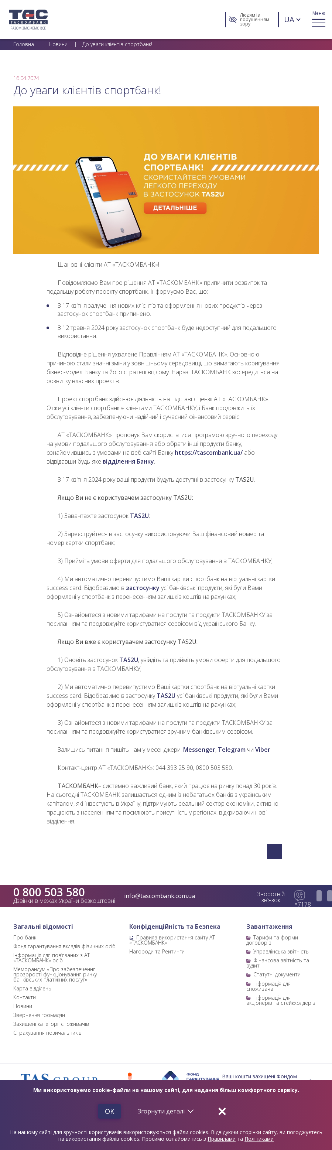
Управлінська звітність (281, 951)
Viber (262, 749)
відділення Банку (128, 461)
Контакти (24, 997)
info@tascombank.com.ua (159, 896)
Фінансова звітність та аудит (277, 963)
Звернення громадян (39, 1014)
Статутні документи (277, 974)
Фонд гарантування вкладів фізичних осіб (64, 946)
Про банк (24, 937)
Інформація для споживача (268, 986)
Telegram (232, 749)
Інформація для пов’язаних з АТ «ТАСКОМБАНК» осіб (51, 958)
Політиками (259, 1138)
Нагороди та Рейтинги (157, 951)
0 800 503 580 (49, 892)
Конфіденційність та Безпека (174, 926)
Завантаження (269, 926)
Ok (109, 1111)
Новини (22, 1006)
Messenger (199, 749)
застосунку (143, 588)
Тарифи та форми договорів (272, 940)
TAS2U (139, 516)
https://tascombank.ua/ (209, 452)
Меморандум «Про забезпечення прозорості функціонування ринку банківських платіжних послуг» (55, 974)
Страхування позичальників (47, 1032)
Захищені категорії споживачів (51, 1023)
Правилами (222, 1138)
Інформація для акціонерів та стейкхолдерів (280, 1000)
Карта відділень (32, 988)
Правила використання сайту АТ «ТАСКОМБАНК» (172, 940)
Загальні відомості (43, 926)
